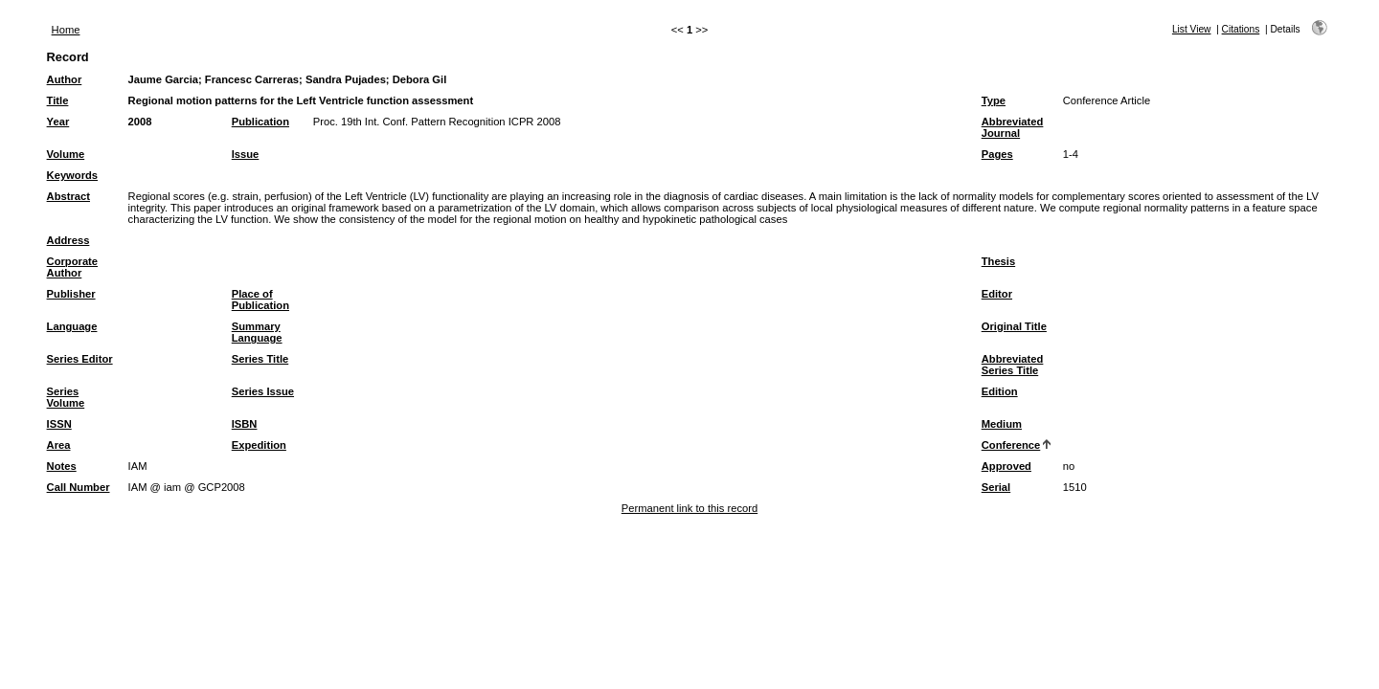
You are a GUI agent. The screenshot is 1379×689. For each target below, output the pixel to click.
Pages (997, 154)
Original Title (1014, 326)
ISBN (245, 424)
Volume (66, 154)
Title (58, 100)
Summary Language (257, 332)
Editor (997, 294)
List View (1191, 29)
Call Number (78, 487)
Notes (62, 466)
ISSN (59, 424)
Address (68, 240)
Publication (260, 121)
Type (994, 100)
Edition (1000, 391)
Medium (1002, 424)
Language (72, 326)
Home (66, 29)
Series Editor (80, 359)
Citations (1241, 29)
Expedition (259, 445)
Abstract (68, 196)
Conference (1011, 445)
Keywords (72, 175)
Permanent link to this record (689, 508)
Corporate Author (72, 267)
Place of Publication (260, 299)
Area (59, 445)
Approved (1006, 466)
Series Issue (263, 391)
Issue (246, 154)
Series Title (260, 359)
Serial (996, 487)
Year (58, 121)
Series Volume (66, 397)
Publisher (71, 294)
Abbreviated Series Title (1013, 364)
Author (64, 79)
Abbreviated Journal (1013, 127)
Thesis (998, 261)
